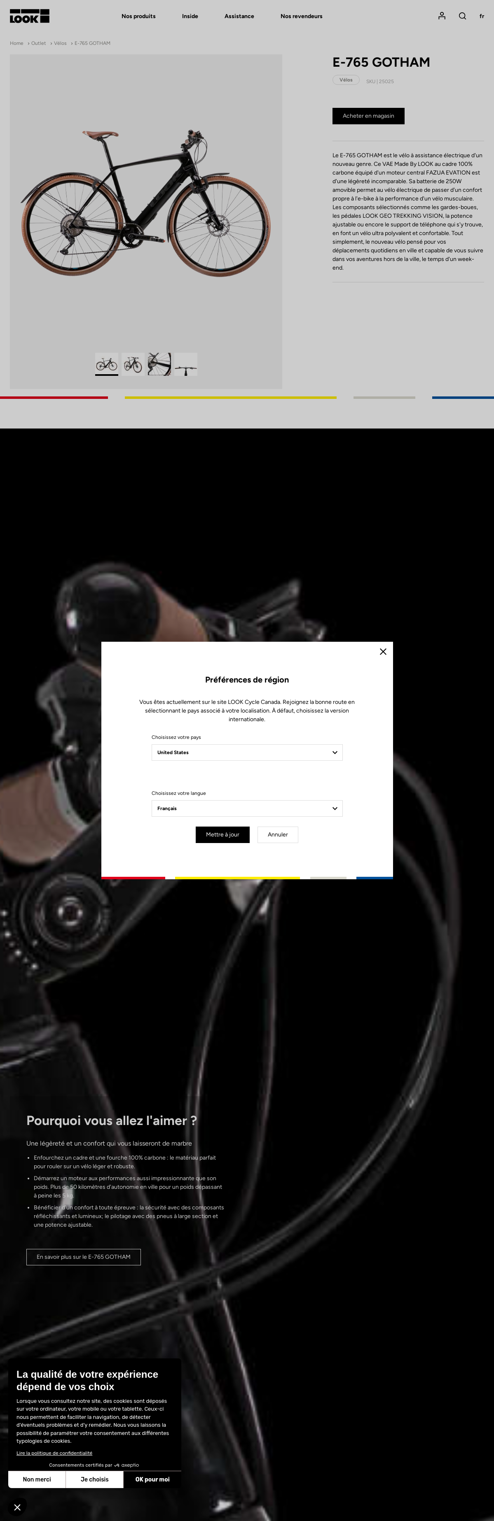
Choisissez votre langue (179, 793)
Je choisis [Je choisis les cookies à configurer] (95, 1479)
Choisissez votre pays (176, 737)
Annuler (278, 834)
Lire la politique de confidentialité (54, 1453)
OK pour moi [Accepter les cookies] (153, 1479)
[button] (17, 1507)
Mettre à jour (222, 834)
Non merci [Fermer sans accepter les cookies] (37, 1479)
